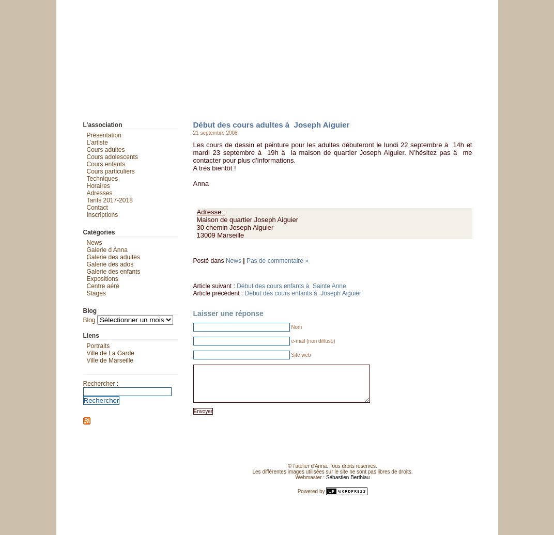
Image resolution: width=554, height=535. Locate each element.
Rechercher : (101, 383)
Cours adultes (106, 149)
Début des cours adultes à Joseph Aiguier (271, 124)
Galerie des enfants (114, 271)
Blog (89, 320)
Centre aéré (103, 286)
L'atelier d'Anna (66, 7)
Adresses (100, 193)
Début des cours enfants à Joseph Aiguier (303, 293)
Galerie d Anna (107, 250)
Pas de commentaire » (278, 260)
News (233, 260)
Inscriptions (102, 214)
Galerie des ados (110, 264)
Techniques (102, 178)
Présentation (104, 135)
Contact (97, 207)
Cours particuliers (111, 171)
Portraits (98, 346)
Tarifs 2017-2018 (110, 200)
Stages (96, 293)
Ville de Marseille (110, 360)
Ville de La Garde (111, 353)
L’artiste (97, 142)
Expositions (102, 278)
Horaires (98, 186)
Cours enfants (106, 164)
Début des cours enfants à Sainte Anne (291, 286)
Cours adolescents (112, 157)
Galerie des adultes (113, 257)
